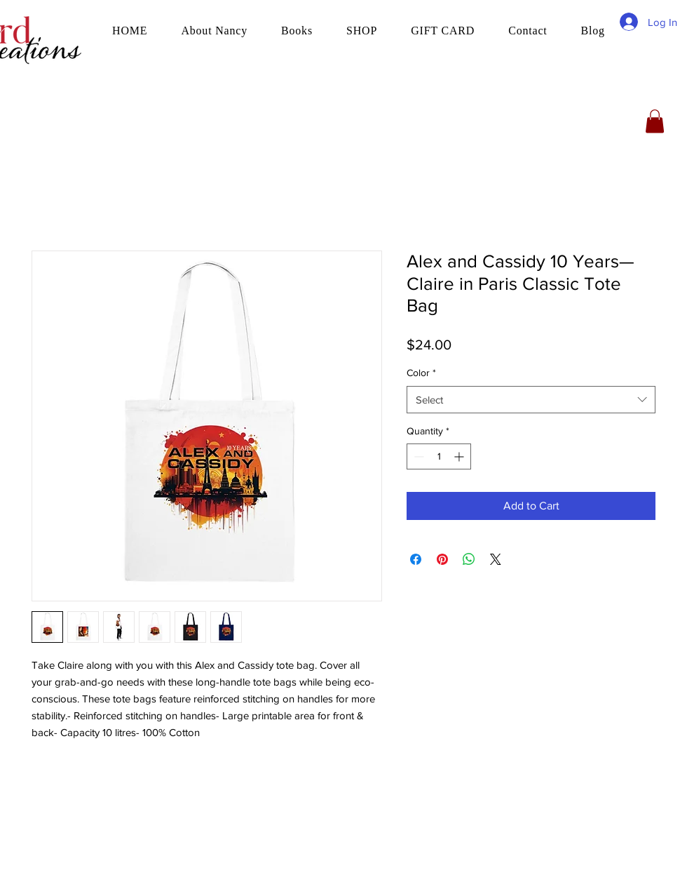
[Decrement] (417, 456)
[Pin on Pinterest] (442, 559)
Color (421, 372)
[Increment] (460, 456)
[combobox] (531, 399)
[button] (655, 121)
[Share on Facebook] (415, 559)
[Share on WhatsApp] (469, 559)
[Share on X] (495, 559)
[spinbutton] (438, 456)
